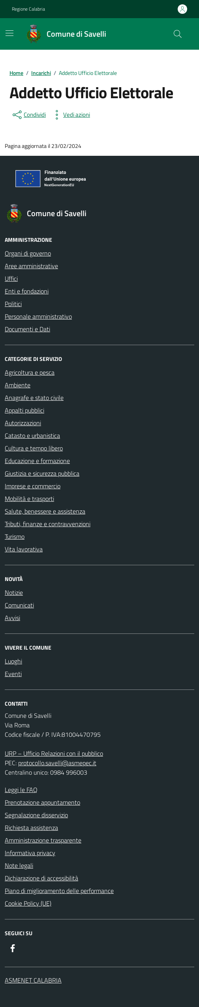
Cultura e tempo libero (34, 448)
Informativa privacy (30, 853)
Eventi (13, 673)
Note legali (19, 865)
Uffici (11, 278)
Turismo (14, 536)
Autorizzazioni (23, 423)
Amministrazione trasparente (43, 840)
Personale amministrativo (38, 316)
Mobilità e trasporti (29, 498)
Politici (13, 303)
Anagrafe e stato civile (34, 397)
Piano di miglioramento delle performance (59, 890)
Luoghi (13, 661)
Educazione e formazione (37, 460)
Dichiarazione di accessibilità (41, 878)
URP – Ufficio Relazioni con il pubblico (54, 753)
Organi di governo (28, 253)
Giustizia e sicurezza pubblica (42, 473)
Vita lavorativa (24, 549)
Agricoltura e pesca (29, 372)
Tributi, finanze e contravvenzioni (47, 524)
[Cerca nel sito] (177, 33)
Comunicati (19, 605)
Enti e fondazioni (27, 291)
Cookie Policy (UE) (28, 903)
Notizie (14, 592)
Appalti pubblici (24, 410)
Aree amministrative (31, 266)
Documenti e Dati (27, 329)
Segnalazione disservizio (36, 815)
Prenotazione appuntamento (42, 802)
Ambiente (17, 385)
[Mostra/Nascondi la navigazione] (9, 33)
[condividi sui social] (28, 114)
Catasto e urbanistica (32, 435)
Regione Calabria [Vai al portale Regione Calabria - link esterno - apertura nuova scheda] (28, 9)
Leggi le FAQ (21, 789)
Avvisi (12, 617)
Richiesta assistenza (31, 827)
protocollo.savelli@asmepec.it (57, 763)
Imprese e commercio (32, 486)
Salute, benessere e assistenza (45, 511)
